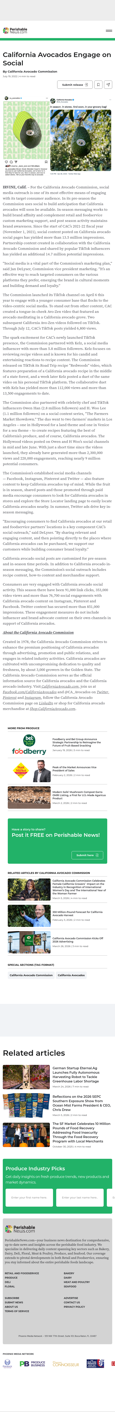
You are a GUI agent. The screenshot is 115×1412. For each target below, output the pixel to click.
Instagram (33, 697)
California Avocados (71, 986)
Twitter (102, 691)
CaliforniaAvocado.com (60, 686)
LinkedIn (46, 703)
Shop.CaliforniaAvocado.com (52, 708)
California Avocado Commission (32, 71)
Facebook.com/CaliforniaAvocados (30, 691)
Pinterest (10, 697)
